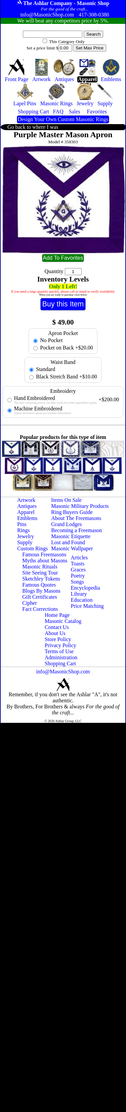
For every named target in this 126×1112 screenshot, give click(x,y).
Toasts (78, 563)
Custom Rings (32, 548)
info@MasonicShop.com (63, 671)
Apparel (26, 512)
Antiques (27, 506)
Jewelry (25, 536)
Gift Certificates (39, 597)
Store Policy (58, 639)
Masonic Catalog (63, 621)
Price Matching (87, 606)
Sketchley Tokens (41, 579)
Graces (78, 569)
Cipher (29, 603)
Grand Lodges (66, 524)
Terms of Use (59, 651)
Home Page (57, 615)
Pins (22, 524)
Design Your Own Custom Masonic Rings (63, 119)
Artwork (26, 500)
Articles (79, 557)
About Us (55, 633)
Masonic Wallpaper (72, 548)
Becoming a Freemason (76, 530)
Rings (23, 530)
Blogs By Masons (41, 591)
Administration (61, 657)
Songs (77, 582)
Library (79, 594)
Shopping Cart (60, 663)
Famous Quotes (39, 585)
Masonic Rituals (39, 566)
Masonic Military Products (80, 506)
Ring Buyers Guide (72, 512)
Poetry (78, 576)
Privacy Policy (60, 645)
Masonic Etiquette (70, 536)
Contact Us (57, 627)
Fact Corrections (40, 609)
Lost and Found (68, 542)
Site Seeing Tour (40, 573)
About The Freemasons (76, 518)
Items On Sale (66, 500)
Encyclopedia (85, 588)
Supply (24, 542)
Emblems (27, 518)
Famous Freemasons (44, 554)
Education (82, 600)
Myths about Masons (44, 560)
